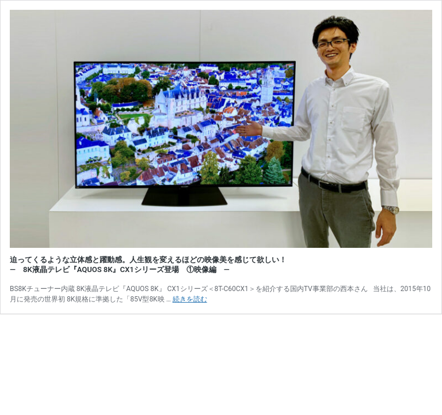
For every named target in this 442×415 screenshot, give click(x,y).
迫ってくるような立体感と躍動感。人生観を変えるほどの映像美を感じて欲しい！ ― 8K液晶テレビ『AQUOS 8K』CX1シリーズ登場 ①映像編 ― (148, 264)
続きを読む (190, 299)
